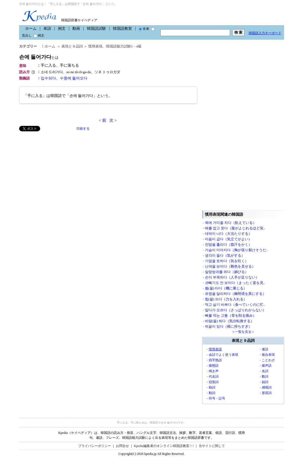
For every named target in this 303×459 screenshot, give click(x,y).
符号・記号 (217, 398)
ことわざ (268, 360)
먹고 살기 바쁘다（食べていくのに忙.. (235, 305)
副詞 (265, 382)
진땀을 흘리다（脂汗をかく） (228, 244)
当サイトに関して (212, 446)
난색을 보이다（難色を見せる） (230, 266)
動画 (76, 28)
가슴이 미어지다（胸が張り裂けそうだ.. (236, 250)
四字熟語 (215, 360)
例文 (62, 28)
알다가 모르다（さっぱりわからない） (235, 310)
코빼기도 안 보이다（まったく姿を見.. (235, 283)
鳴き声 (214, 371)
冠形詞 (214, 382)
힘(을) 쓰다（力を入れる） (226, 299)
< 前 (102, 120)
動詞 (212, 393)
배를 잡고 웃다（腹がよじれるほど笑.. (235, 228)
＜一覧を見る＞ (243, 332)
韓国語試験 (96, 28)
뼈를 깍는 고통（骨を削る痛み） (231, 315)
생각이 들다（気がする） (225, 255)
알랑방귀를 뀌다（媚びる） (226, 272)
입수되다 (48, 78)
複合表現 (268, 355)
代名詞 (214, 376)
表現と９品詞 (72, 46)
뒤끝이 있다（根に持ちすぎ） (228, 326)
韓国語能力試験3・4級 (124, 46)
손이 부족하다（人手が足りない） (232, 277)
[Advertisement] (60, 169)
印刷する (83, 129)
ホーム (31, 28)
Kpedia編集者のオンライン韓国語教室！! (164, 446)
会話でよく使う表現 (223, 355)
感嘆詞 (267, 387)
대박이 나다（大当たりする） (228, 234)
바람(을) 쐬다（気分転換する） (229, 321)
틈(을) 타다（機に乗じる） (226, 288)
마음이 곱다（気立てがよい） (228, 239)
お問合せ (122, 446)
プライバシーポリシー (94, 446)
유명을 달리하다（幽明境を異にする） (235, 294)
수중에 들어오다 (74, 78)
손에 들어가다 (39, 57)
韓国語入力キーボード (265, 33)
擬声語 (267, 366)
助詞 (212, 387)
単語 (47, 28)
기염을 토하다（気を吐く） (226, 261)
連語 (265, 349)
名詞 (265, 371)
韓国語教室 (122, 28)
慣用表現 (95, 46)
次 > (113, 120)
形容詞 (267, 393)
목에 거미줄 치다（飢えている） (231, 223)
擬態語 (214, 366)
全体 (144, 29)
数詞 (265, 376)
